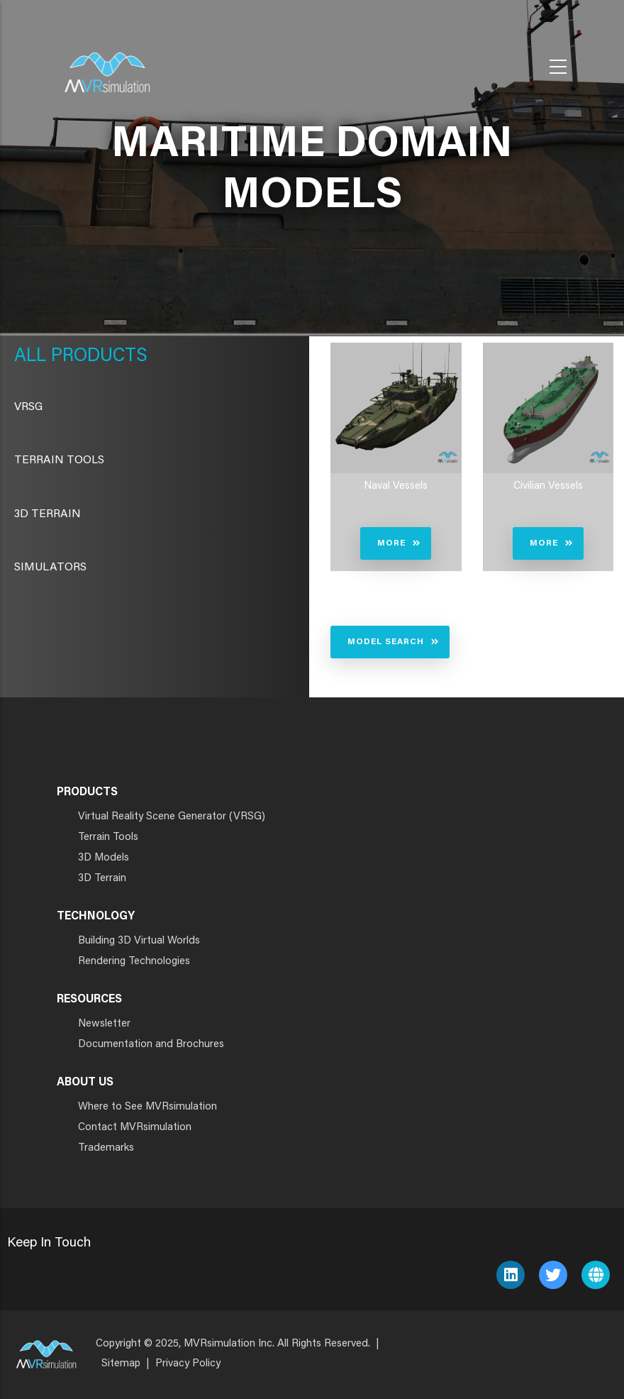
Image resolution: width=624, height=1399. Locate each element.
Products (96, 357)
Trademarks (106, 1148)
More (391, 543)
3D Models (103, 858)
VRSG (28, 407)
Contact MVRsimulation (134, 1127)
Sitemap (120, 1364)
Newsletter (104, 1024)
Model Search (385, 642)
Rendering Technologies (134, 961)
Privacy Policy (188, 1364)
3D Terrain (47, 514)
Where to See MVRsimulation (147, 1107)
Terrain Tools (59, 460)
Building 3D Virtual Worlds (139, 941)
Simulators (50, 567)
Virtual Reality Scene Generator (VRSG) (171, 817)
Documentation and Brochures (151, 1044)
